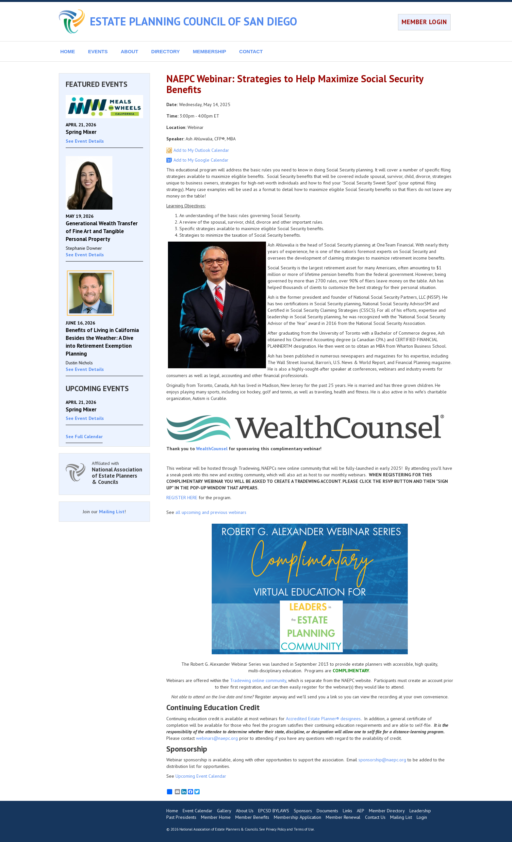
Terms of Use (304, 829)
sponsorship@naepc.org (382, 760)
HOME (67, 51)
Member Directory (387, 811)
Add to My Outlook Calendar (201, 150)
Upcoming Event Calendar (200, 776)
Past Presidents (181, 817)
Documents (327, 811)
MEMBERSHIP (209, 51)
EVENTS (98, 51)
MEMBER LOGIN (424, 22)
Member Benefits (252, 817)
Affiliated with (117, 472)
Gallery (224, 811)
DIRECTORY (165, 51)
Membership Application (297, 817)
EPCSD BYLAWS (273, 811)
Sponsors (303, 811)
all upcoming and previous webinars (210, 512)
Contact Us (375, 817)
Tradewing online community (258, 680)
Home (172, 811)
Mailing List (111, 512)
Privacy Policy (276, 829)
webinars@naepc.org (217, 738)
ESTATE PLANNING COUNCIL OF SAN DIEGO (193, 21)
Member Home (216, 817)
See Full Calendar (84, 436)
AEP (360, 811)
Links (347, 811)
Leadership (420, 811)
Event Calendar (197, 811)
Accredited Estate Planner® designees (323, 719)
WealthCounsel (211, 449)
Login (422, 817)
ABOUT (129, 51)
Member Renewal (343, 817)
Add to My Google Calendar (200, 160)
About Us (245, 811)
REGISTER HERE (181, 497)
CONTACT (251, 51)
